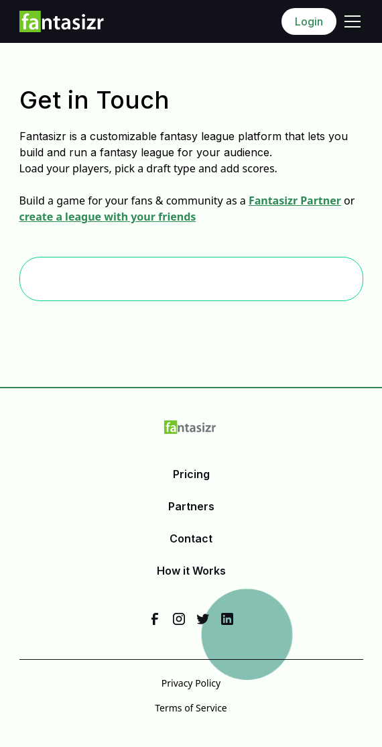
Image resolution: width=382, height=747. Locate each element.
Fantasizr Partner (295, 200)
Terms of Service (191, 707)
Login (309, 21)
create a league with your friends (107, 216)
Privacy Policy (191, 683)
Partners (191, 506)
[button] (349, 21)
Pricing (191, 474)
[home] (62, 21)
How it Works (191, 570)
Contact (191, 538)
